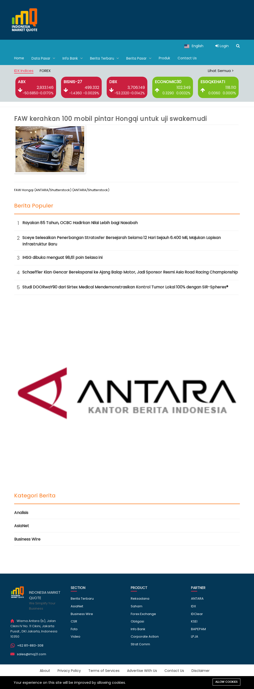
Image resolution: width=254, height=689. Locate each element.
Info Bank (73, 58)
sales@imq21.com (31, 654)
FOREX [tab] (45, 70)
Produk (166, 58)
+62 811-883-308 (30, 645)
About (45, 670)
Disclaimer (200, 670)
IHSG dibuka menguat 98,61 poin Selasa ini (62, 257)
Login (222, 45)
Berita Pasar (140, 58)
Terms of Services (104, 670)
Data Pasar (44, 58)
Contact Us (189, 58)
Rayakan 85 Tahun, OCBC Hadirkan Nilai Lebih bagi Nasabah (80, 222)
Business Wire (27, 539)
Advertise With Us (142, 670)
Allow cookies (226, 682)
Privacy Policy (69, 670)
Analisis (21, 512)
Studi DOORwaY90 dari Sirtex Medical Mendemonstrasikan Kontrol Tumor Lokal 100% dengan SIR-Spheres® (125, 287)
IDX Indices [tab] (23, 70)
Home (19, 58)
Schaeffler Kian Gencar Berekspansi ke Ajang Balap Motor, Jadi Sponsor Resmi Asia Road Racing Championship (130, 272)
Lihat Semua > (221, 70)
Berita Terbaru (105, 58)
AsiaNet (21, 525)
